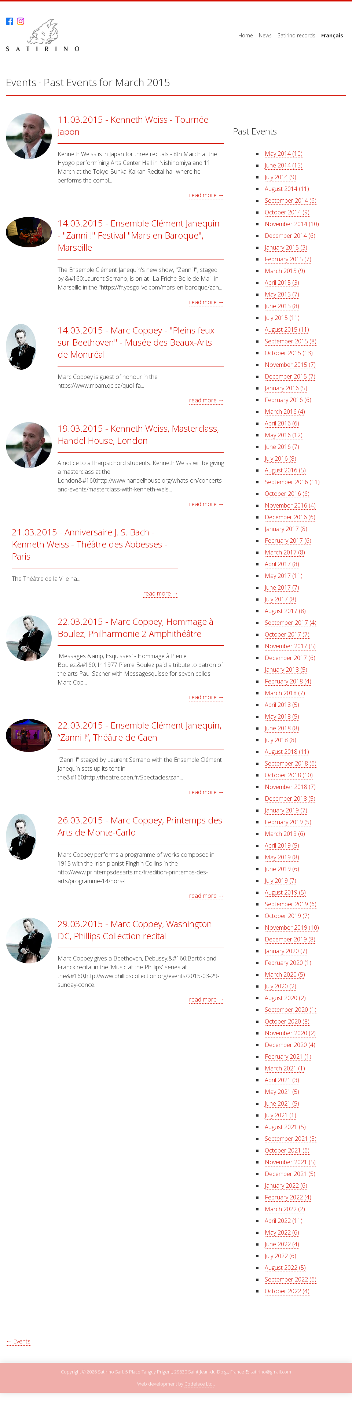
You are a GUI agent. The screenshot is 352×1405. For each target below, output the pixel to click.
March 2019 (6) (285, 834)
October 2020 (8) (287, 1021)
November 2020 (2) (290, 1033)
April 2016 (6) (282, 423)
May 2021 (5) (282, 1092)
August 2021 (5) (285, 1127)
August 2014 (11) (287, 189)
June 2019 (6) (282, 869)
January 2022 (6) (286, 1185)
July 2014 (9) (280, 177)
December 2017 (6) (290, 658)
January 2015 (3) (286, 247)
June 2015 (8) (282, 306)
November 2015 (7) (290, 365)
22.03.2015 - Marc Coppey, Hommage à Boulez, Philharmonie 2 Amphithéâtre (135, 627)
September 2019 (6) (290, 904)
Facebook (9, 21)
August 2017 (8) (285, 611)
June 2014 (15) (283, 165)
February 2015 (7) (288, 259)
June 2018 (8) (282, 728)
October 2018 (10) (289, 775)
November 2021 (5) (290, 1162)
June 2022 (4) (282, 1244)
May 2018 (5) (282, 716)
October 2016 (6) (287, 494)
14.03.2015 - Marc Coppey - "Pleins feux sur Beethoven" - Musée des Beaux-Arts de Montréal (136, 342)
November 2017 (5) (290, 646)
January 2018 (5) (286, 669)
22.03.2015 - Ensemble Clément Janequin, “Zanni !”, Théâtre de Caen (139, 731)
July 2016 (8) (280, 458)
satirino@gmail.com (270, 1372)
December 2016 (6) (290, 517)
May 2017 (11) (283, 576)
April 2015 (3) (282, 283)
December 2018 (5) (290, 798)
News (265, 35)
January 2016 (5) (286, 388)
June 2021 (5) (282, 1103)
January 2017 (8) (286, 529)
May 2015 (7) (282, 294)
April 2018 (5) (282, 705)
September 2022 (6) (290, 1279)
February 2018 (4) (288, 681)
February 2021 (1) (288, 1056)
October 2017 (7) (287, 634)
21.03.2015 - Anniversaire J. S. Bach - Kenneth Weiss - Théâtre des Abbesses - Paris (89, 544)
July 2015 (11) (282, 318)
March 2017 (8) (285, 552)
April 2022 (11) (283, 1221)
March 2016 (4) (285, 412)
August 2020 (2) (285, 998)
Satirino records (296, 35)
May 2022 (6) (282, 1232)
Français (332, 35)
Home (245, 35)
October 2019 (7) (287, 916)
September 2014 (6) (290, 200)
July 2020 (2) (280, 986)
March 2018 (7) (285, 693)
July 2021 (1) (280, 1115)
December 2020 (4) (290, 1045)
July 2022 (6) (280, 1256)
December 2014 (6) (290, 236)
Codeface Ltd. (199, 1384)
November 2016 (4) (290, 505)
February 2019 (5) (288, 822)
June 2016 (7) (282, 447)
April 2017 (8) (282, 564)
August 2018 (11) (287, 752)
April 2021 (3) (282, 1080)
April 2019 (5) (282, 845)
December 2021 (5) (290, 1174)
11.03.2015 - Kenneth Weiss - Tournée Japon (133, 125)
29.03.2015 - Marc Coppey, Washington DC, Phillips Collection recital (135, 930)
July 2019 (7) (280, 881)
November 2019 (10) (292, 927)
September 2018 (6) (290, 763)
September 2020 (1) (290, 1010)
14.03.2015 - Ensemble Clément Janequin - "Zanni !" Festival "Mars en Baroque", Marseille (139, 235)
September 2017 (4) (290, 623)
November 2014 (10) (292, 224)
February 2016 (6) (288, 400)
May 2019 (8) (282, 857)
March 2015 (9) (285, 271)
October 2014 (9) (287, 212)
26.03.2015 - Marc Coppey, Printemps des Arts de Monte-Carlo (140, 826)
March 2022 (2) (285, 1209)
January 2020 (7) (286, 951)
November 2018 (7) (290, 787)
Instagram (20, 21)
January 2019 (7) (286, 810)
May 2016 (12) (283, 435)
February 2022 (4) (288, 1197)
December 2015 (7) (290, 376)
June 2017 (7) (282, 587)
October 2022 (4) (287, 1291)
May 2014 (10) (283, 154)
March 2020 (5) (285, 974)
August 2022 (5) (285, 1268)
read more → (206, 195)
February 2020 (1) (288, 963)
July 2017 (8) (280, 599)
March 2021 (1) (285, 1068)
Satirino (42, 35)
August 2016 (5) (285, 470)
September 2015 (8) (290, 341)
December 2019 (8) (290, 939)
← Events (18, 1341)
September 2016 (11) (292, 482)
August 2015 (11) (287, 329)
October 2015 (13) (289, 353)
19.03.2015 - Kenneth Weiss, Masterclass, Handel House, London (138, 434)
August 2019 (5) (285, 892)
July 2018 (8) (280, 740)
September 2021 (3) (290, 1139)
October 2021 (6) (287, 1150)
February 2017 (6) (288, 540)
